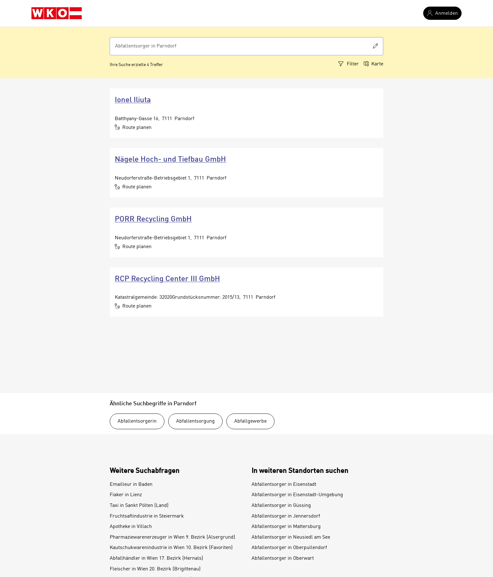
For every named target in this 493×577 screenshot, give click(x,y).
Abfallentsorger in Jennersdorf (286, 516)
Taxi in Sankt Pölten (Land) (139, 505)
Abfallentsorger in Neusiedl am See (291, 537)
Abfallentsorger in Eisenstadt (284, 484)
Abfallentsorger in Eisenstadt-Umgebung (297, 494)
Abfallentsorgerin (137, 421)
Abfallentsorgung (195, 421)
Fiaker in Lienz (126, 494)
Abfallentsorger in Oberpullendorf (289, 547)
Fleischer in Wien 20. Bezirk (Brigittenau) (155, 569)
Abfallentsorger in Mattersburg (286, 526)
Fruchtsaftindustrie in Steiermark (147, 516)
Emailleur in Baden (131, 484)
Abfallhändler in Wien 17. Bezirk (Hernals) (156, 558)
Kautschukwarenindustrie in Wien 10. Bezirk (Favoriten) (171, 547)
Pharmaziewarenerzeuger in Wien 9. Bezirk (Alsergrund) (172, 537)
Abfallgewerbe (250, 421)
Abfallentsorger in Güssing (281, 505)
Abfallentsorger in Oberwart (283, 558)
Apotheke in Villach (131, 526)
